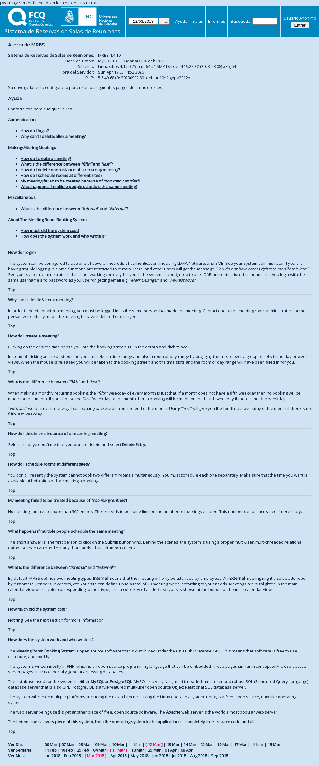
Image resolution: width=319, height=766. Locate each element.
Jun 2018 (160, 756)
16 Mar (223, 744)
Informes (216, 21)
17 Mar (240, 744)
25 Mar (154, 750)
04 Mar (99, 750)
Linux (165, 697)
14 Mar (189, 744)
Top (11, 290)
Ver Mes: (16, 756)
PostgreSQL (121, 681)
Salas (198, 21)
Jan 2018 (52, 756)
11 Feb (51, 750)
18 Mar (137, 750)
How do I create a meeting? (46, 158)
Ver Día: (15, 744)
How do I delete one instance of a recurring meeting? (70, 169)
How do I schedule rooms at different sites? (61, 175)
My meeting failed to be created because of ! (80, 181)
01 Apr (171, 750)
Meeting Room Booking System (45, 651)
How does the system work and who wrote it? (63, 236)
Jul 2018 (179, 756)
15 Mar (206, 744)
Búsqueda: (241, 21)
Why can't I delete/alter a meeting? (53, 136)
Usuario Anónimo (299, 18)
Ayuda (181, 21)
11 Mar (118, 750)
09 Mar (101, 744)
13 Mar (173, 744)
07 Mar (67, 744)
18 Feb (67, 750)
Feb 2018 (72, 756)
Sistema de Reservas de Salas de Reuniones (62, 31)
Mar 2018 (95, 756)
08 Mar (84, 744)
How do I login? (35, 130)
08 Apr (187, 750)
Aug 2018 (198, 756)
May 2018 (139, 756)
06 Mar (51, 744)
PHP (70, 666)
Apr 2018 (118, 756)
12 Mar (154, 744)
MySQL (97, 681)
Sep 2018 (219, 756)
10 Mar (118, 744)
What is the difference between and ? (67, 164)
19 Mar (274, 744)
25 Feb (83, 750)
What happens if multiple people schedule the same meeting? (79, 186)
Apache (173, 712)
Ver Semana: (20, 750)
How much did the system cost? (50, 230)
